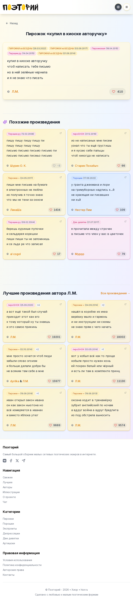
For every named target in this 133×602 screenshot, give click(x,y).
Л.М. (15, 91)
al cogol (15, 254)
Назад (12, 23)
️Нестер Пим (83, 210)
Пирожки (8, 518)
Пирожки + (20, 178)
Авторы (7, 487)
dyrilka (14, 381)
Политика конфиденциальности (22, 564)
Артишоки (9, 543)
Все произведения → (115, 293)
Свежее (8, 477)
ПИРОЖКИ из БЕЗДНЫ (27, 48)
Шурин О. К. (18, 165)
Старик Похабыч (86, 165)
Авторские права (13, 569)
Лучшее (7, 482)
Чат (5, 501)
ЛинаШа (15, 210)
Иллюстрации (11, 492)
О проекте (9, 497)
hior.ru (84, 589)
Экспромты (10, 528)
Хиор (75, 589)
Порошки (84, 178)
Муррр (79, 254)
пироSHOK (84, 134)
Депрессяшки (11, 533)
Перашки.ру (21, 53)
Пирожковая (105, 48)
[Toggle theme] (118, 7)
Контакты (8, 574)
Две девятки (86, 222)
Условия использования (17, 560)
